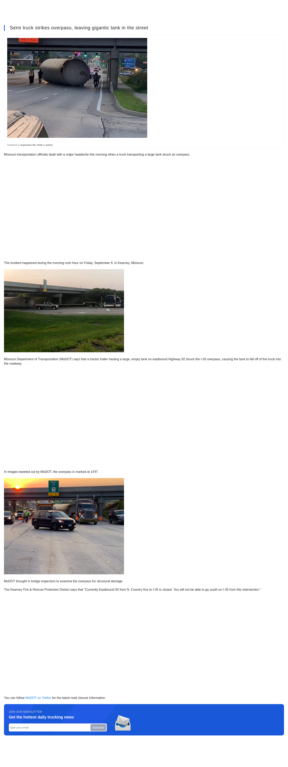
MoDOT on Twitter (38, 698)
